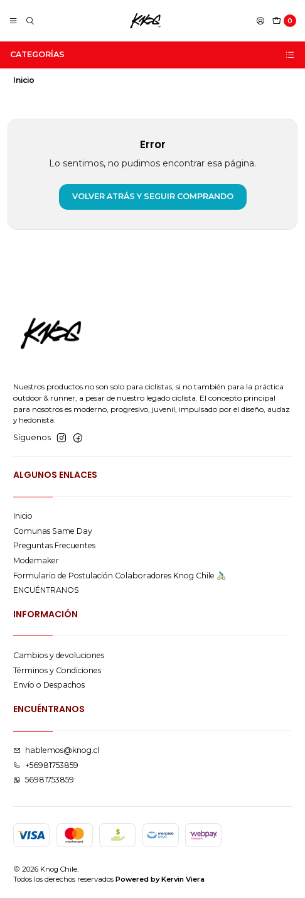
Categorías (153, 55)
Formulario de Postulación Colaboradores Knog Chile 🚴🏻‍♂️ (119, 575)
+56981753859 (45, 765)
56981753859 (43, 779)
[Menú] (13, 21)
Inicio (23, 516)
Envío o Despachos (49, 685)
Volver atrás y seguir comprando (152, 196)
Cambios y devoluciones (58, 655)
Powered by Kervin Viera (160, 879)
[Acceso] (260, 21)
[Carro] (284, 21)
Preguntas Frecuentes (54, 545)
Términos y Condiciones (57, 670)
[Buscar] (29, 21)
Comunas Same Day (52, 531)
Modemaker (36, 560)
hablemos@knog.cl (56, 750)
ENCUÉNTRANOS (46, 590)
